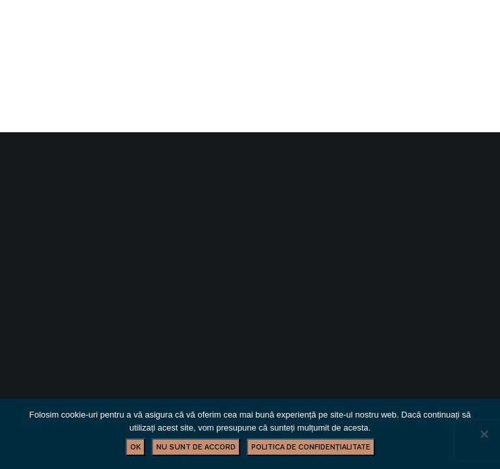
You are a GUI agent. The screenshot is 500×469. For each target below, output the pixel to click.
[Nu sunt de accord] (483, 433)
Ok (135, 447)
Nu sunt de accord (196, 447)
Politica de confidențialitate (310, 447)
